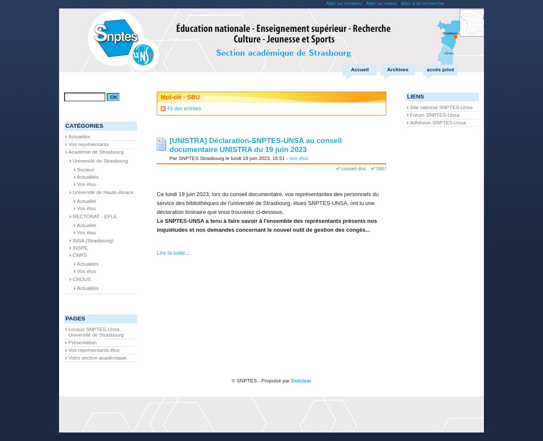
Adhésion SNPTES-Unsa (438, 123)
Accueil (360, 70)
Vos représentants (88, 144)
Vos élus (298, 158)
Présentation (82, 342)
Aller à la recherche (422, 3)
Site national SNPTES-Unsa (441, 107)
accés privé (440, 70)
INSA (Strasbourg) (93, 241)
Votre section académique (97, 358)
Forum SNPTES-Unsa (434, 115)
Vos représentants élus (93, 350)
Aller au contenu (344, 3)
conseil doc (353, 168)
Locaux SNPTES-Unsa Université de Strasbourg (96, 332)
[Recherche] (84, 97)
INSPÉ (80, 248)
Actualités (79, 137)
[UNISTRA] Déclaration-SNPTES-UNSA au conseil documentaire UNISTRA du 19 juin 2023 (256, 145)
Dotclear (301, 381)
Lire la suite (171, 253)
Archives (397, 70)
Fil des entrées (184, 109)
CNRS (80, 255)
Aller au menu (381, 3)
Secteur (85, 170)
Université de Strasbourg (100, 161)
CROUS (82, 279)
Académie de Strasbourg (96, 152)
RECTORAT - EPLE (95, 216)
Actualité (86, 201)
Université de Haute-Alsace (103, 192)
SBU (381, 168)
